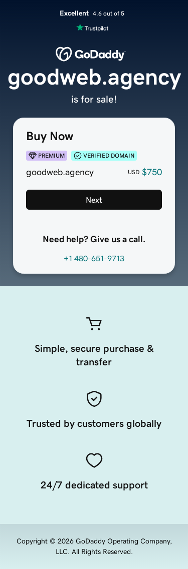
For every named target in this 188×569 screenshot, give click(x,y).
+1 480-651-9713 (94, 258)
